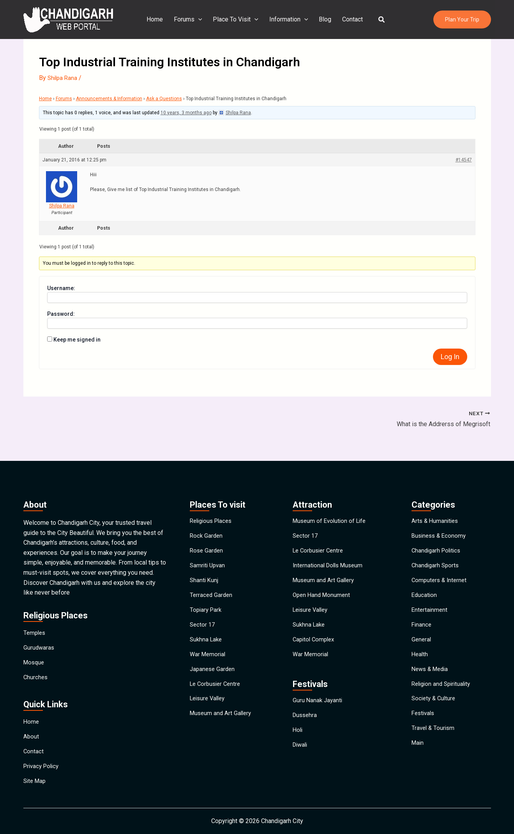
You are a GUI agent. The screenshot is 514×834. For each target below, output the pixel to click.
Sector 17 (203, 619)
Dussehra (306, 722)
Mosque (34, 642)
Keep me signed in (77, 339)
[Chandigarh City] (68, 19)
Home (159, 19)
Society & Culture (435, 709)
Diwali (301, 758)
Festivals (424, 727)
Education (425, 584)
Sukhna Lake (207, 637)
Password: (61, 314)
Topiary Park (207, 602)
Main (418, 763)
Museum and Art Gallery (222, 727)
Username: (61, 288)
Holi (298, 740)
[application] (201, 19)
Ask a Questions (164, 98)
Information (288, 19)
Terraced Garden (212, 584)
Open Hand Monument (323, 584)
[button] (377, 20)
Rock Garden (207, 512)
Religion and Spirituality (443, 691)
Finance (422, 619)
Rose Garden (207, 530)
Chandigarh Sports (436, 548)
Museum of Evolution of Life (331, 494)
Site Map (35, 779)
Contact (349, 19)
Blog (323, 19)
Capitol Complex (315, 637)
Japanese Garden (213, 673)
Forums (191, 19)
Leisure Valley (209, 709)
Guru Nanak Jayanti (318, 704)
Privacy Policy (42, 761)
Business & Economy (440, 512)
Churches (36, 660)
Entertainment (430, 602)
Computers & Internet (441, 566)
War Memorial (209, 655)
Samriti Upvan (208, 548)
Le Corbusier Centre (217, 691)
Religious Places (213, 494)
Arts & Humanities (436, 494)
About (31, 725)
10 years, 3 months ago (186, 112)
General (422, 637)
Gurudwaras (39, 624)
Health (420, 655)
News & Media (432, 673)
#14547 (464, 160)
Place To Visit (237, 19)
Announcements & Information (109, 98)
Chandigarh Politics (438, 530)
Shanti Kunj (204, 566)
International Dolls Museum (330, 548)
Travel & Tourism (434, 745)
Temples (35, 606)
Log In (450, 356)
